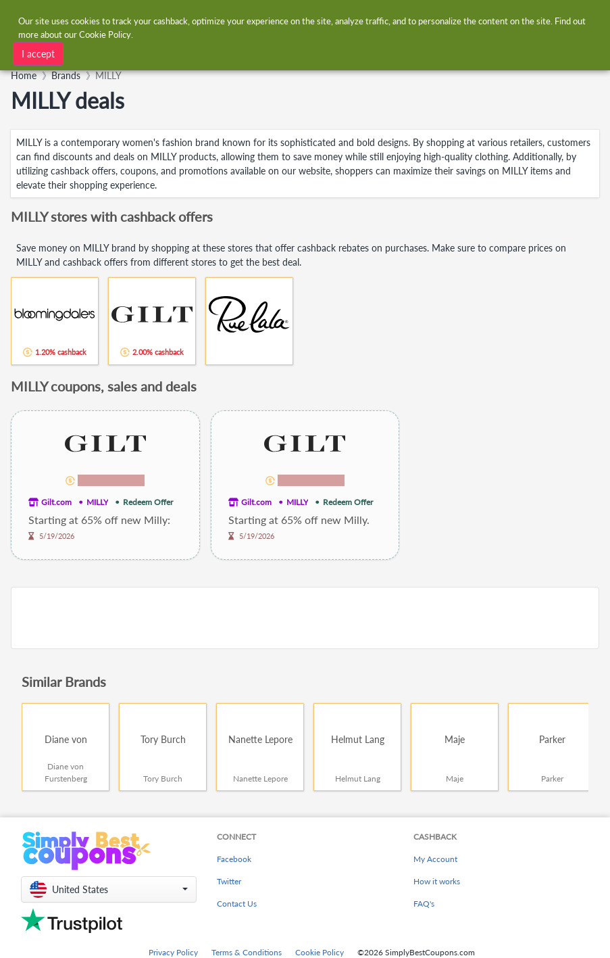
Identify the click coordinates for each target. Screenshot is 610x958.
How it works (436, 881)
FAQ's (423, 904)
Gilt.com (56, 502)
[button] (109, 889)
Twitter (229, 881)
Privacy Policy (173, 952)
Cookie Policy (319, 952)
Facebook (234, 859)
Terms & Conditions (246, 952)
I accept (38, 53)
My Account (435, 859)
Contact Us (237, 904)
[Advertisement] (305, 618)
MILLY (97, 502)
